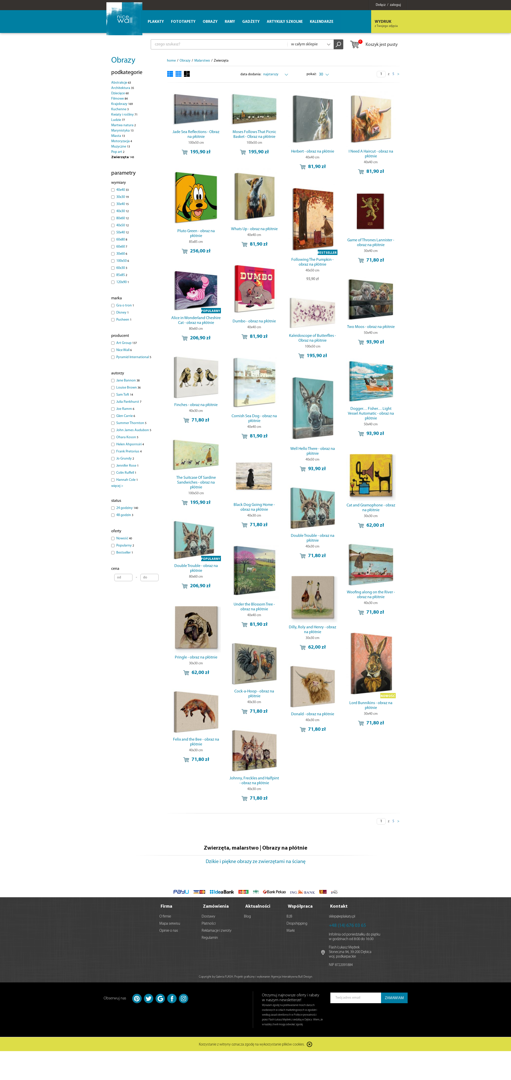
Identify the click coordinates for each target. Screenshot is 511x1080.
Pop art (117, 152)
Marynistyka (122, 131)
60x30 (121, 268)
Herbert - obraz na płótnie (312, 152)
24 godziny (127, 508)
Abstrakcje (121, 83)
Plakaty (156, 22)
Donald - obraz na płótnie (312, 727)
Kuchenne (120, 109)
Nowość (124, 538)
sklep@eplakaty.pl (342, 916)
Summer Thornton (131, 423)
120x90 (122, 282)
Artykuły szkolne (285, 22)
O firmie (165, 916)
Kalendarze (321, 22)
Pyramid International (133, 357)
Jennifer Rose (127, 466)
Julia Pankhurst (128, 402)
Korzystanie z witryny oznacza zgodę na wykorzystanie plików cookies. (252, 1044)
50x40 (122, 232)
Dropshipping (297, 923)
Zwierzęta (122, 157)
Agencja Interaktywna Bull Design (291, 975)
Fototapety (183, 22)
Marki (291, 930)
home (171, 61)
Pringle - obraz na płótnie (225, 671)
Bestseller (124, 553)
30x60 (121, 254)
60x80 (121, 240)
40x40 (122, 190)
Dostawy (208, 916)
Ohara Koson (127, 437)
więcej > (117, 486)
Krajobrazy (122, 104)
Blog (247, 916)
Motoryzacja (121, 141)
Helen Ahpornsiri (130, 444)
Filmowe (119, 99)
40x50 (122, 225)
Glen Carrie (125, 416)
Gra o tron (125, 305)
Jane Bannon (128, 380)
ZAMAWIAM (394, 997)
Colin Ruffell (126, 473)
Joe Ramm (125, 409)
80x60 (122, 218)
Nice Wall (124, 350)
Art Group (126, 343)
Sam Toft (124, 395)
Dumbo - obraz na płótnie (254, 327)
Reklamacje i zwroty (217, 930)
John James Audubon (133, 430)
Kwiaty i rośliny (124, 115)
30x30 (122, 197)
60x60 (121, 247)
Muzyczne (120, 147)
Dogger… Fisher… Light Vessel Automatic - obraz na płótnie (371, 421)
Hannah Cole (127, 480)
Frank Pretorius (129, 451)
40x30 (122, 211)
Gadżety (251, 22)
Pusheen (123, 320)
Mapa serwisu (169, 923)
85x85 (121, 275)
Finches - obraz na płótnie (225, 414)
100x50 (122, 261)
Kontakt (339, 905)
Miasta (118, 136)
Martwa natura (123, 125)
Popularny (125, 545)
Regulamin (210, 937)
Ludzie (118, 120)
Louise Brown (128, 388)
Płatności (209, 923)
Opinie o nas (168, 930)
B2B (289, 916)
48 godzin (124, 515)
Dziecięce (120, 93)
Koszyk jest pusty (374, 45)
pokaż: (312, 74)
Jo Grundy (125, 459)
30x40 (122, 204)
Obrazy (123, 61)
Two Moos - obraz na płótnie (371, 330)
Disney (122, 313)
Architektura (122, 88)
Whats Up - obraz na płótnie (254, 231)
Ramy (230, 22)
